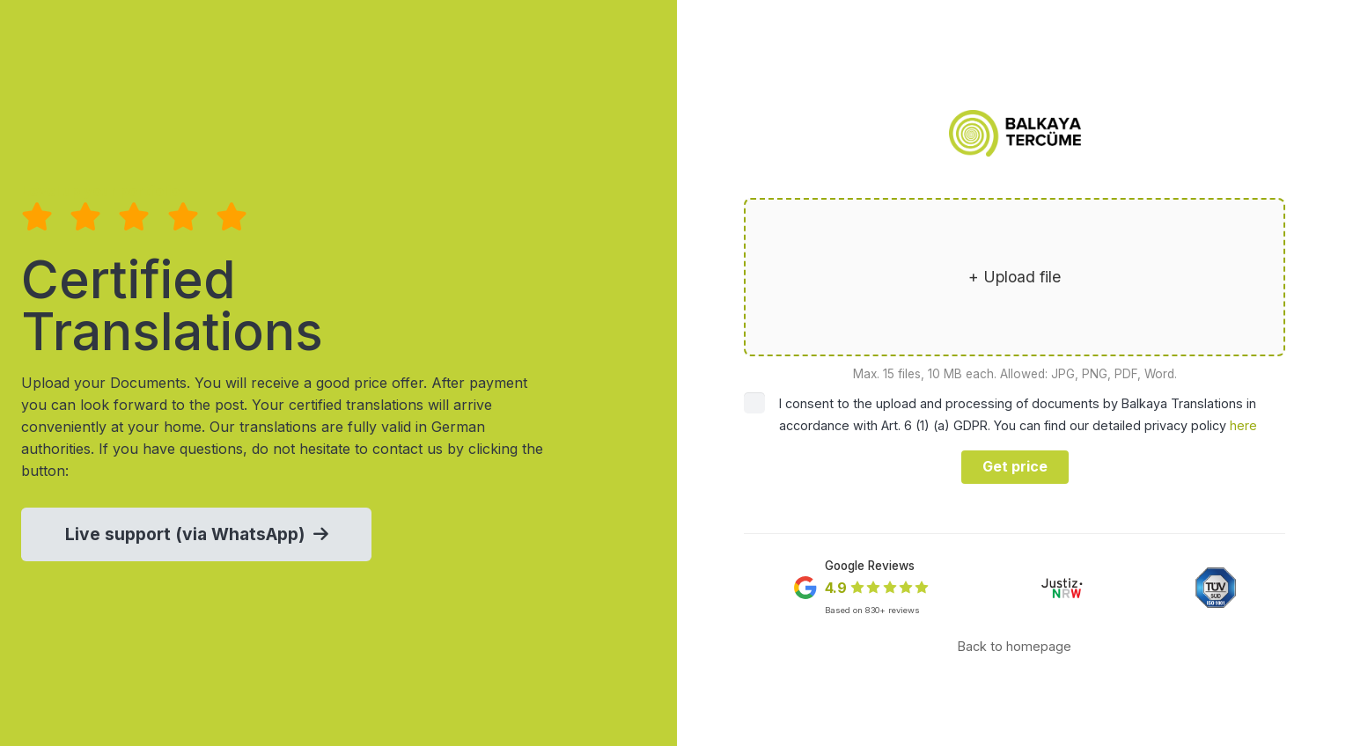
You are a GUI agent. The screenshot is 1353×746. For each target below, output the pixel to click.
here (1243, 425)
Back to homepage (1014, 646)
